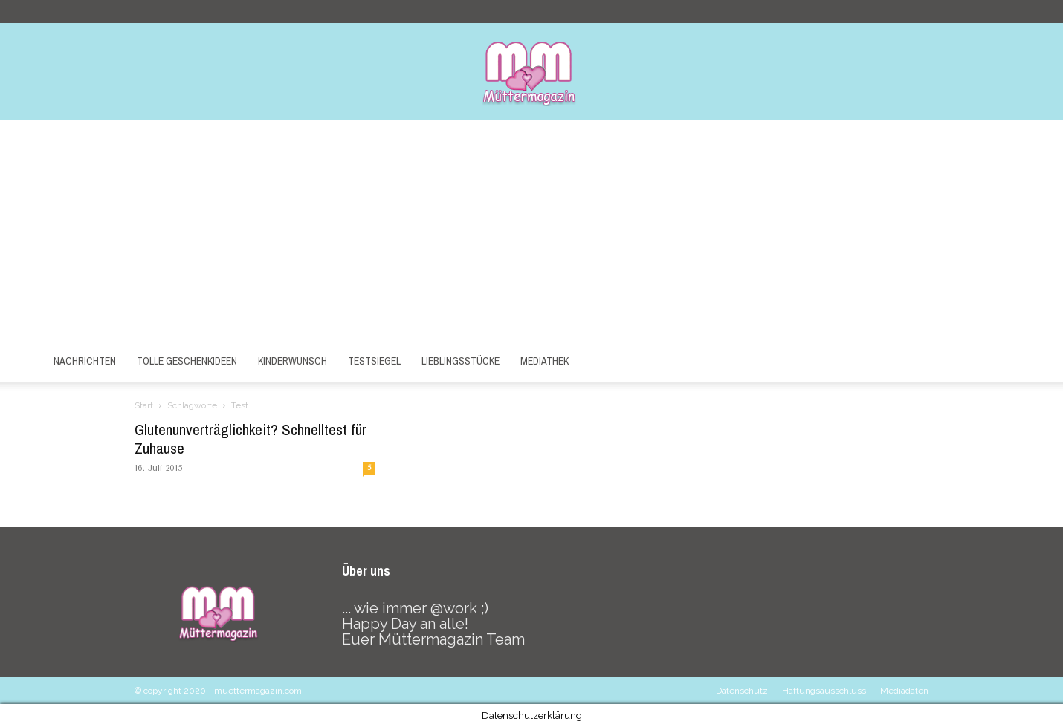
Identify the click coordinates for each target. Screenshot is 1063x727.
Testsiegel (374, 361)
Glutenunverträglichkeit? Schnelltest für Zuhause (250, 439)
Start (144, 405)
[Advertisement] (531, 231)
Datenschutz (742, 690)
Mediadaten (904, 690)
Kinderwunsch (292, 361)
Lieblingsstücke (460, 361)
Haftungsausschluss (824, 690)
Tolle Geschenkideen (187, 361)
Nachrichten (85, 361)
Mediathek (544, 361)
